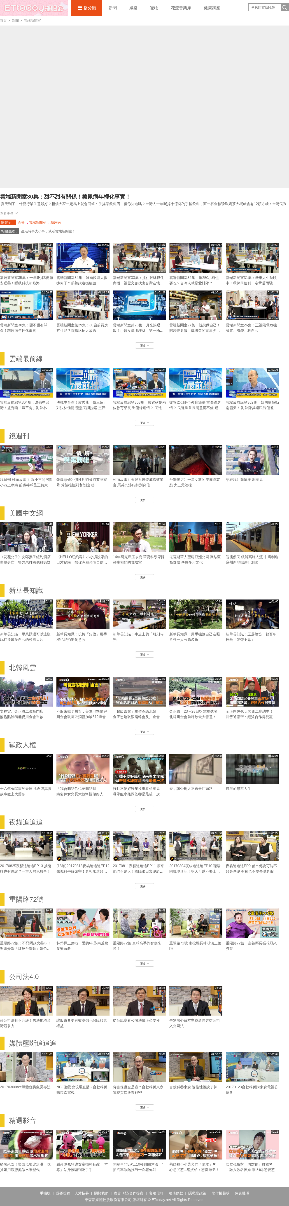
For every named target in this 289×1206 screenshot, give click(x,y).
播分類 (90, 8)
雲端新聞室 (32, 20)
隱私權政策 (197, 1193)
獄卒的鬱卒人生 (238, 789)
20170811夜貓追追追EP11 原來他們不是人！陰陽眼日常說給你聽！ (138, 871)
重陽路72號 (26, 899)
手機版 (45, 1193)
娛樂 (133, 8)
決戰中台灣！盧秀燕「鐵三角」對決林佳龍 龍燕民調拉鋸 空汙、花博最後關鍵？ (82, 407)
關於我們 (101, 1193)
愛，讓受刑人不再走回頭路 (191, 789)
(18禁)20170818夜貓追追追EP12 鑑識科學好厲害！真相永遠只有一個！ (83, 871)
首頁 (3, 20)
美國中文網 (26, 513)
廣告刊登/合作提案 (129, 1193)
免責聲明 (242, 1193)
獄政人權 (22, 745)
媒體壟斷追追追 (32, 1043)
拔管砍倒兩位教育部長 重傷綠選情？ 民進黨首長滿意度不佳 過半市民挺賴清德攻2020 (195, 407)
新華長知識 (26, 590)
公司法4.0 (24, 976)
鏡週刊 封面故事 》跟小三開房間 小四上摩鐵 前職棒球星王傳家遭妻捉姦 (26, 485)
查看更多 (9, 213)
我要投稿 (63, 1193)
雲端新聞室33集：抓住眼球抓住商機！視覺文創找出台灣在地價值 (138, 283)
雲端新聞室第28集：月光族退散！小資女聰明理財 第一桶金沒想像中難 (138, 330)
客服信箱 (156, 1193)
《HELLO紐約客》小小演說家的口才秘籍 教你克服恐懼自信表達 (82, 562)
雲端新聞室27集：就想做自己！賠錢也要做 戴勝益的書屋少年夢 (194, 330)
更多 (144, 345)
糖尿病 (56, 222)
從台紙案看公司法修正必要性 (136, 1020)
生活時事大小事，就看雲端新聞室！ (48, 231)
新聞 (113, 8)
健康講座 (212, 8)
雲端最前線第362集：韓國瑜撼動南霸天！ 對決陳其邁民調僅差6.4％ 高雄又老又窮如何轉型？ (252, 407)
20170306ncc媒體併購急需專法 (25, 1087)
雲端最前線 (26, 358)
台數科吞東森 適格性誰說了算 (193, 1087)
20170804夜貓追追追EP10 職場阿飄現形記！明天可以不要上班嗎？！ (195, 871)
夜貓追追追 (26, 822)
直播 (21, 222)
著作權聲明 (221, 1193)
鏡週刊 (19, 436)
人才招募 (82, 1193)
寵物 (154, 8)
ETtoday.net (161, 1200)
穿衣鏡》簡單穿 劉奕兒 (244, 480)
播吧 (34, 8)
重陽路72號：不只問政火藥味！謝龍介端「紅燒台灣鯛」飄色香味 (25, 948)
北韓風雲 (22, 667)
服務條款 (176, 1193)
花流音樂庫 (181, 8)
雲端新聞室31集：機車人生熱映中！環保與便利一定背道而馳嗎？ (251, 283)
